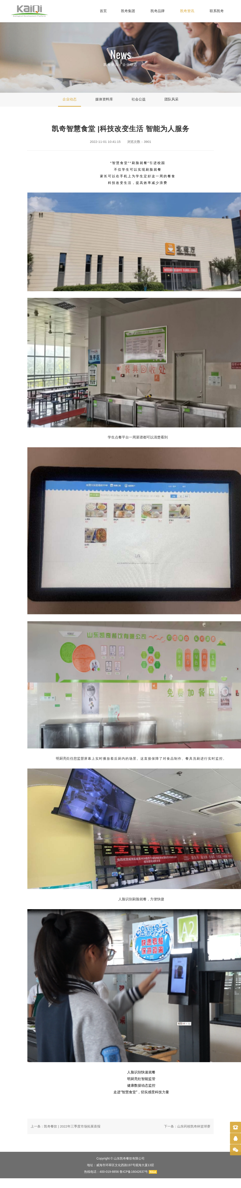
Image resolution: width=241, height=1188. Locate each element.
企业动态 (129, 64)
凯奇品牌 (158, 11)
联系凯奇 (217, 11)
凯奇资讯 (187, 11)
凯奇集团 (128, 11)
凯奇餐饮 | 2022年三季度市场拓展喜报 (72, 1126)
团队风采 (171, 99)
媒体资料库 (104, 99)
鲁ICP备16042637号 (134, 1171)
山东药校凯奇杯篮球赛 (193, 1126)
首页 (103, 11)
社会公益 (139, 99)
